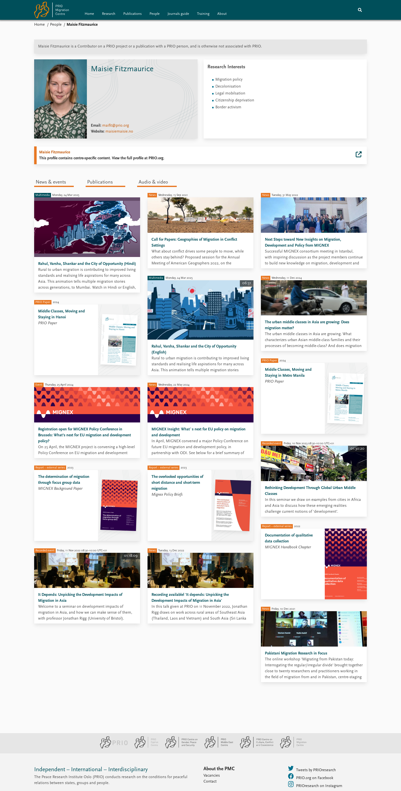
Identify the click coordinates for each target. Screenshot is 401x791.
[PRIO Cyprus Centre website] (144, 747)
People (155, 14)
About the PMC (219, 769)
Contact (210, 782)
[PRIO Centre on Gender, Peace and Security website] (179, 747)
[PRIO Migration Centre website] (291, 747)
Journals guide (178, 14)
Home (89, 14)
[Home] (51, 11)
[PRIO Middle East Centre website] (216, 747)
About (221, 14)
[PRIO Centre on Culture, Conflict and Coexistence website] (254, 747)
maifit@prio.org (115, 126)
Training (203, 14)
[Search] (360, 10)
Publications (132, 14)
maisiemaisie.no (119, 132)
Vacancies (211, 776)
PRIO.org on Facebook (310, 776)
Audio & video (153, 182)
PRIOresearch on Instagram (315, 784)
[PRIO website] (112, 747)
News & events (51, 182)
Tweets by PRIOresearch (312, 768)
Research (108, 14)
